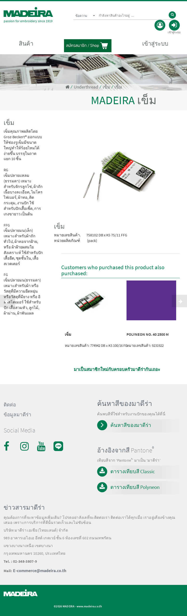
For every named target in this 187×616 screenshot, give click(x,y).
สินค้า (26, 43)
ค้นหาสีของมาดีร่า (130, 425)
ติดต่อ (10, 405)
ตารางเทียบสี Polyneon (135, 487)
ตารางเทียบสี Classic (132, 471)
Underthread (86, 87)
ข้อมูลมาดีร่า (17, 414)
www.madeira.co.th (89, 606)
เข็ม (106, 87)
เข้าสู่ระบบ (155, 43)
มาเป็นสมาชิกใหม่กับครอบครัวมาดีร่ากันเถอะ (117, 369)
